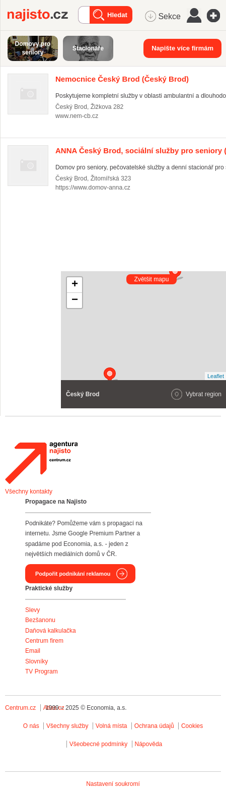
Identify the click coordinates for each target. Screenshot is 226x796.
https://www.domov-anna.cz (92, 187)
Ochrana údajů (154, 725)
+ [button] (74, 284)
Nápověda (149, 744)
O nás (31, 725)
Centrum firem (44, 640)
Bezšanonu (40, 620)
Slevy (32, 610)
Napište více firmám (182, 48)
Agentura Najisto (41, 463)
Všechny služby (68, 725)
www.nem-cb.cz (76, 115)
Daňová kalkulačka (50, 630)
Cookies (192, 725)
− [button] (74, 300)
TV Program (41, 671)
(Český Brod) (122, 79)
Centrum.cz (20, 707)
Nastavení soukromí (113, 783)
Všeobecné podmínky (98, 744)
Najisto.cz (43, 15)
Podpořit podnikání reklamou (72, 574)
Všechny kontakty (28, 491)
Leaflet (215, 376)
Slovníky (36, 661)
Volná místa (111, 725)
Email (32, 650)
